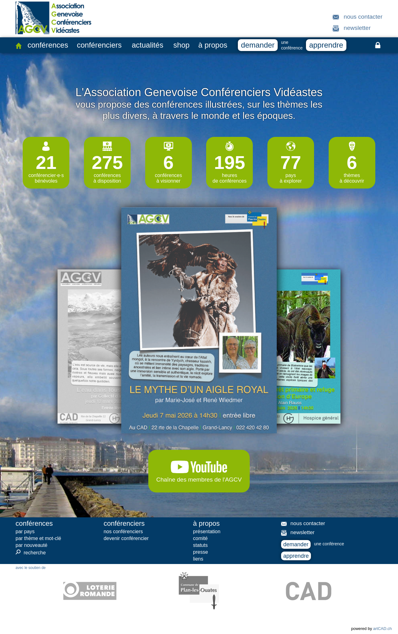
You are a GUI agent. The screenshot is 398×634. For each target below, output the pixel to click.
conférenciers (99, 45)
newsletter (357, 28)
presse (200, 552)
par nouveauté (31, 545)
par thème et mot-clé (38, 538)
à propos (212, 45)
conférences (47, 45)
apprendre (326, 45)
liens (198, 559)
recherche (31, 552)
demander (258, 45)
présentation (206, 531)
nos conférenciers (123, 531)
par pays (25, 531)
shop (182, 45)
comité (200, 538)
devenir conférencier (126, 538)
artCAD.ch (382, 628)
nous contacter (363, 16)
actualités (147, 45)
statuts (200, 545)
